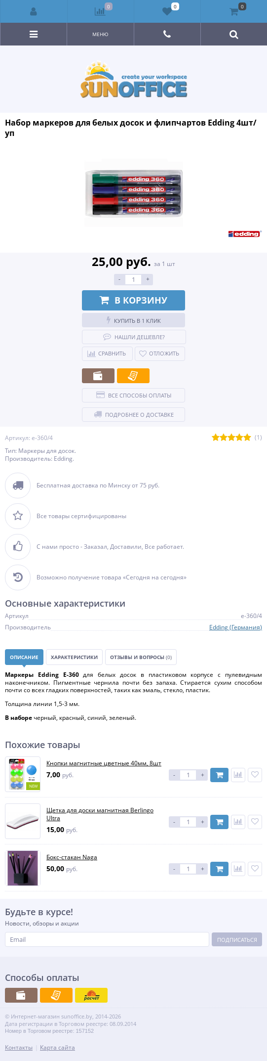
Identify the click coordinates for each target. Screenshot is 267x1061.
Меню (100, 34)
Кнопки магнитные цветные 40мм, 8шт (103, 763)
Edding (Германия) (235, 627)
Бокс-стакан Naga (71, 857)
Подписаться (237, 939)
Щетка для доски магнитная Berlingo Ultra (99, 814)
